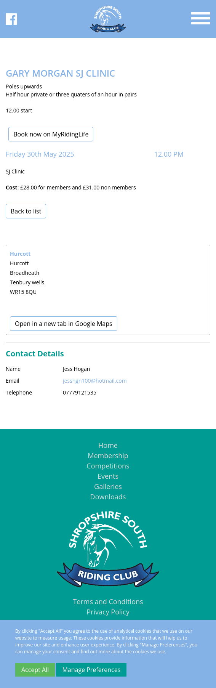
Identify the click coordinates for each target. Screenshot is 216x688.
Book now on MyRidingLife (50, 134)
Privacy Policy (107, 611)
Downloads (108, 496)
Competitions (107, 465)
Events (108, 476)
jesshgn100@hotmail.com (95, 380)
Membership (108, 455)
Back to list (26, 211)
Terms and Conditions (108, 601)
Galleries (108, 486)
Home (108, 445)
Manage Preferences (91, 670)
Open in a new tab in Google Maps (63, 323)
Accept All (35, 670)
